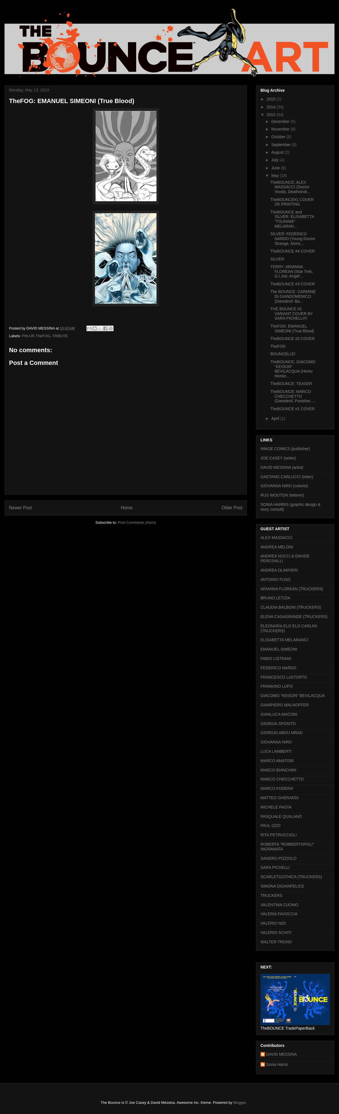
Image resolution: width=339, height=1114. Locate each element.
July (275, 160)
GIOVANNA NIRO (276, 742)
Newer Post (20, 507)
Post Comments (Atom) (137, 522)
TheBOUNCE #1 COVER (292, 409)
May (275, 175)
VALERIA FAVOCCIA (278, 914)
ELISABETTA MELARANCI (284, 640)
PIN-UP (28, 336)
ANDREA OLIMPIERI (279, 570)
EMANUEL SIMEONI (278, 649)
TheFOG (43, 336)
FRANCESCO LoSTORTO (283, 677)
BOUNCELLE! (282, 354)
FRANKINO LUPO (276, 686)
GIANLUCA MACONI (278, 714)
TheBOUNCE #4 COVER (292, 251)
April (275, 418)
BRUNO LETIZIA (275, 598)
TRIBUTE (60, 336)
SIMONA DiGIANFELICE (282, 886)
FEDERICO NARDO (278, 668)
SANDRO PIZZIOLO (278, 858)
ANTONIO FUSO (275, 579)
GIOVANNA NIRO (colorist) (284, 486)
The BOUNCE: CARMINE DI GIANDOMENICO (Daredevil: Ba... (293, 296)
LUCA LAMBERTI (276, 751)
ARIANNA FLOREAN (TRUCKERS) (291, 589)
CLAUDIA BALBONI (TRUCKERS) (290, 607)
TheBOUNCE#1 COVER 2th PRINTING (292, 202)
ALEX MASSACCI (276, 537)
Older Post (231, 507)
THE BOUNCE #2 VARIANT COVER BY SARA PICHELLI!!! (291, 314)
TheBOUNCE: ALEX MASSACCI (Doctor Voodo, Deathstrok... (290, 187)
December (280, 121)
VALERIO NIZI (273, 923)
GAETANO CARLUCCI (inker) (286, 476)
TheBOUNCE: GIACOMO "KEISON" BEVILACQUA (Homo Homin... (292, 369)
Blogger (239, 1102)
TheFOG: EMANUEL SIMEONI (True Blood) (292, 328)
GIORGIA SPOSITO (278, 723)
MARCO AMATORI (277, 760)
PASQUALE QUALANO (281, 816)
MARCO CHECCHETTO (282, 779)
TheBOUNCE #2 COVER (292, 338)
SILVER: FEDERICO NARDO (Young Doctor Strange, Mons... (292, 239)
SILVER (277, 259)
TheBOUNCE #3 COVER (292, 284)
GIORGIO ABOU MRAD (281, 732)
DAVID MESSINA (281, 1054)
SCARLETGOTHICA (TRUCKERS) (291, 876)
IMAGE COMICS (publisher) (285, 448)
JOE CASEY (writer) (278, 458)
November (280, 129)
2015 (272, 99)
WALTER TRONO (276, 942)
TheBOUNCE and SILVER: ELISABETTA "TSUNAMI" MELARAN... (292, 219)
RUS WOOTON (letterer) (282, 495)
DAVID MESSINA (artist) (281, 467)
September (281, 144)
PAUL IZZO (270, 825)
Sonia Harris (277, 1064)
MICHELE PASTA (276, 807)
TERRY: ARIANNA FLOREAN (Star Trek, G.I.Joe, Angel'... (291, 271)
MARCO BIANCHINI (278, 770)
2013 (272, 114)
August (277, 152)
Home (127, 507)
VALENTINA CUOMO (279, 905)
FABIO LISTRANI (275, 658)
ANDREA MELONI (276, 547)
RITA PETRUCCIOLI (278, 835)
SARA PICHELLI (275, 867)
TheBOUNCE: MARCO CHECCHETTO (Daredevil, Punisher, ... (293, 396)
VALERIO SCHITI (275, 932)
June (276, 168)
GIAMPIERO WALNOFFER (284, 705)
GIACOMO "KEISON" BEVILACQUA (292, 695)
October (278, 136)
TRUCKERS (271, 895)
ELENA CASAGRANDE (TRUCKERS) (293, 616)
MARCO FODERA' (277, 788)
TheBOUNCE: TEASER (291, 383)
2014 (272, 107)
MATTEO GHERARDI (279, 798)
